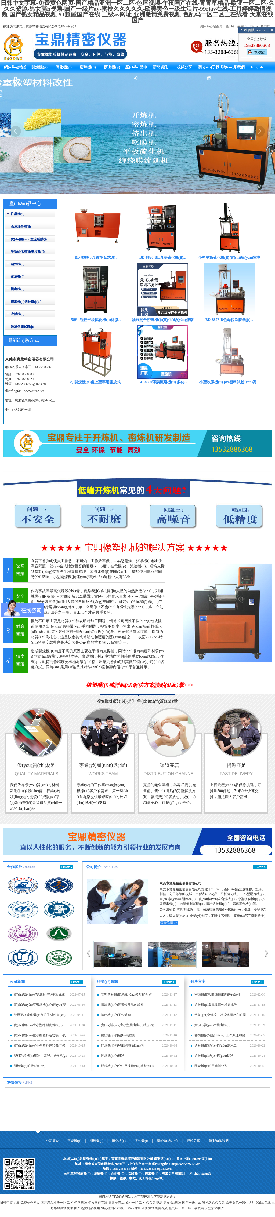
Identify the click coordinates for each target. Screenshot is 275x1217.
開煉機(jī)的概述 (112, 1056)
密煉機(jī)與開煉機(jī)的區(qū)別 (217, 994)
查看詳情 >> (169, 923)
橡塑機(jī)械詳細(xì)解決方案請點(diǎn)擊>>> (139, 685)
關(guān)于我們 (209, 69)
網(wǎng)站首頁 (211, 26)
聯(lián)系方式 (24, 340)
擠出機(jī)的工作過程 (116, 1015)
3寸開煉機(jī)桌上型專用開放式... (96, 382)
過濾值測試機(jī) (22, 327)
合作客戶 (14, 867)
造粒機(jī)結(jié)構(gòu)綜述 (213, 1056)
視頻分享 (184, 67)
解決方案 (197, 982)
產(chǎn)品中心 (236, 26)
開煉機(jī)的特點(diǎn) (29, 1066)
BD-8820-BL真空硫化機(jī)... (162, 258)
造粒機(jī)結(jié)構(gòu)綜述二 (215, 1045)
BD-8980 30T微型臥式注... (96, 258)
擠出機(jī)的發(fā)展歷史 (118, 1035)
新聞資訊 (160, 67)
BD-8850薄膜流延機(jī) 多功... (162, 382)
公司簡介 (93, 867)
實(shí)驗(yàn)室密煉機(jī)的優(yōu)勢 (40, 1005)
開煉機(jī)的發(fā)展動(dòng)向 (122, 1045)
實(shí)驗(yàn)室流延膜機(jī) (31, 239)
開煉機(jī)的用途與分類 (210, 1066)
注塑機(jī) (17, 214)
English (257, 67)
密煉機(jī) (88, 67)
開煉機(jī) (39, 67)
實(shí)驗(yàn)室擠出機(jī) (212, 1025)
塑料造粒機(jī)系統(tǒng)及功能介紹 (126, 994)
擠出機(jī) (112, 67)
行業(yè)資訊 (107, 982)
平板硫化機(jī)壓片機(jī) (28, 251)
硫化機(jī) (64, 67)
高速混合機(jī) (21, 226)
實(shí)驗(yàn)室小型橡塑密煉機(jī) (38, 1025)
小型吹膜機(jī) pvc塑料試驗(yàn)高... (229, 382)
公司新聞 (17, 982)
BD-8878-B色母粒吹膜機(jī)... (229, 320)
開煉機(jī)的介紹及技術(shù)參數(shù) (127, 1066)
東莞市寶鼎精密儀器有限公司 (180, 883)
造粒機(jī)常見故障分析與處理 (215, 1005)
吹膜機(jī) (17, 314)
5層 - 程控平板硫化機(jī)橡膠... (96, 320)
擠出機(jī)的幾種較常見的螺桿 (122, 1005)
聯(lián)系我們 (260, 26)
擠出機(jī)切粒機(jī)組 (26, 302)
